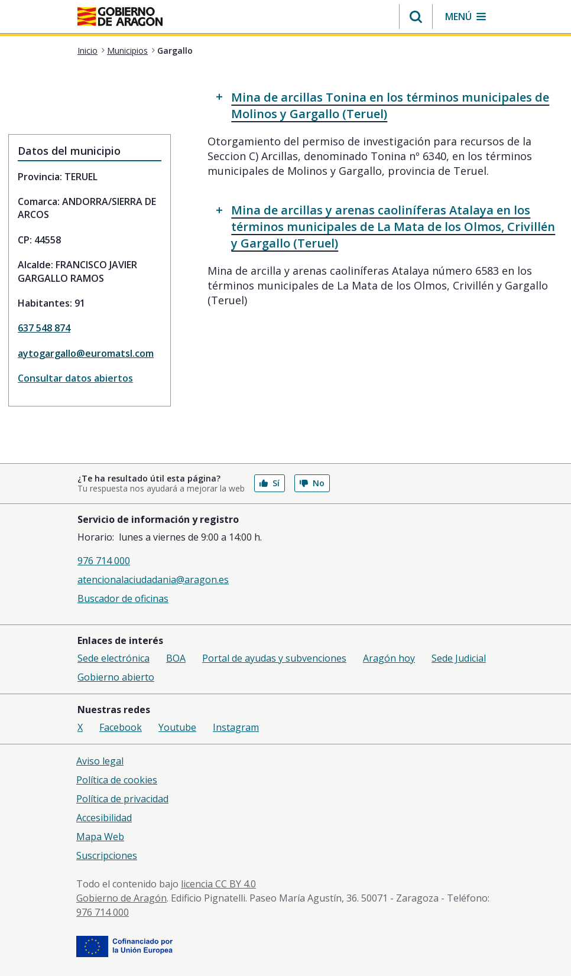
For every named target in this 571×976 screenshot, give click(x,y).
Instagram (236, 727)
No (312, 483)
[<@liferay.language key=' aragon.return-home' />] (120, 18)
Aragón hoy (389, 658)
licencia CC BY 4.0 (218, 883)
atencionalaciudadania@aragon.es (153, 579)
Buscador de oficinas (122, 598)
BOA (176, 658)
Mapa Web (100, 836)
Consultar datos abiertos (75, 378)
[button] (415, 16)
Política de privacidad (122, 798)
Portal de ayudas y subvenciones (274, 658)
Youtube (177, 727)
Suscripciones (106, 855)
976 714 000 (103, 560)
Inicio (87, 50)
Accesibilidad (104, 817)
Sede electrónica (113, 658)
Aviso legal (100, 760)
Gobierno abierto (115, 677)
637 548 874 (44, 327)
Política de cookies (116, 779)
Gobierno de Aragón (121, 898)
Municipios (127, 50)
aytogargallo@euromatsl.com (86, 353)
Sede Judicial (459, 658)
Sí (269, 483)
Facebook (120, 727)
